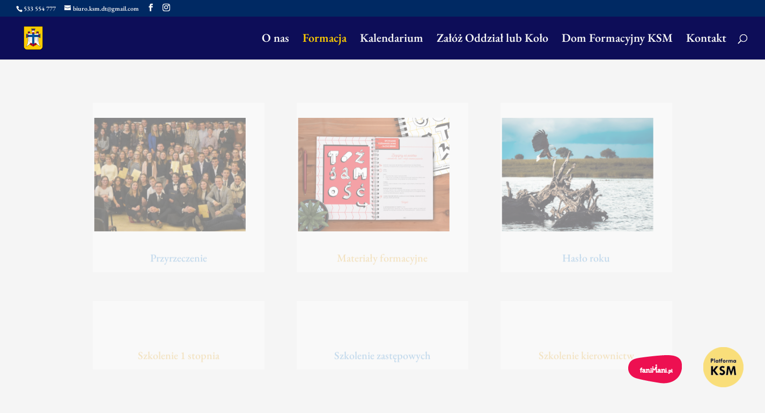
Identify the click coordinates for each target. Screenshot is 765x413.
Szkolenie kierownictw (586, 356)
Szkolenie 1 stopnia (178, 356)
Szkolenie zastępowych (382, 356)
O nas (275, 40)
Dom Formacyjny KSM (617, 40)
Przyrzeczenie (178, 258)
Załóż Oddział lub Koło (492, 40)
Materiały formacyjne (382, 258)
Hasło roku (586, 258)
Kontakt (706, 40)
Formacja (325, 40)
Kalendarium (391, 40)
